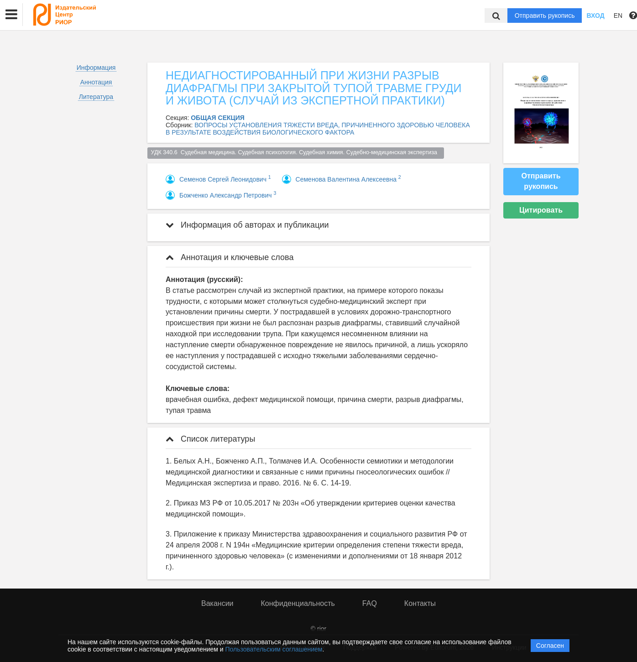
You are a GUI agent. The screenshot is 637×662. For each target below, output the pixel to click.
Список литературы (210, 438)
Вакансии (217, 603)
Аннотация (96, 82)
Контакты (420, 603)
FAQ (369, 603)
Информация (96, 67)
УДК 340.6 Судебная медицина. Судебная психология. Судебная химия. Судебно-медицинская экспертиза (296, 152)
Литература (96, 96)
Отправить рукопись (545, 15)
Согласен (550, 645)
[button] (11, 14)
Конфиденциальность (298, 603)
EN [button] (618, 15)
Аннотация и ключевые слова (229, 257)
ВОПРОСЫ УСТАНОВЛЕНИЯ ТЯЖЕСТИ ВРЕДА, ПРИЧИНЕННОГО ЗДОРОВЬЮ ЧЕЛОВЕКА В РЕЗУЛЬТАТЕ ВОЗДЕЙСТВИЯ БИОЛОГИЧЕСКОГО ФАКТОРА (318, 128)
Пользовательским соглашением (274, 649)
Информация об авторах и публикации (247, 224)
